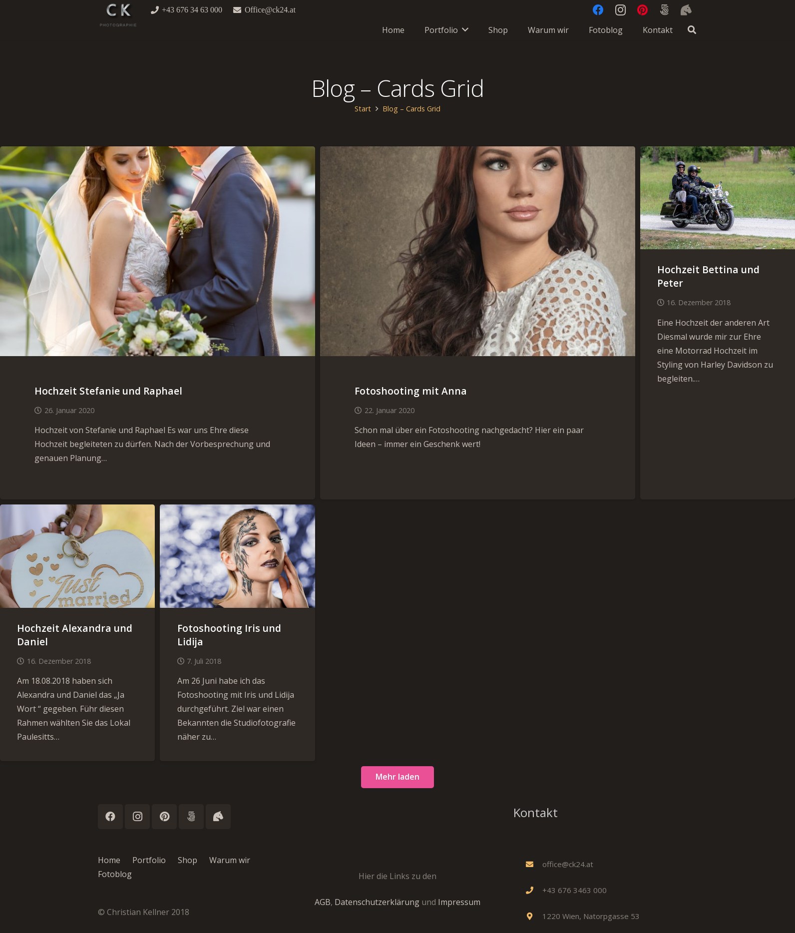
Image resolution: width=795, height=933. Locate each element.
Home (109, 860)
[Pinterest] (164, 816)
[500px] (191, 816)
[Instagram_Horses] (218, 816)
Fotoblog (115, 874)
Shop (187, 860)
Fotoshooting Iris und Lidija (229, 634)
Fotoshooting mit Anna (411, 391)
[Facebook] (110, 816)
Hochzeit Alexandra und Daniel (74, 634)
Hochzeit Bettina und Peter (708, 276)
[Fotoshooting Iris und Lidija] (237, 511)
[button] (692, 30)
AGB (323, 902)
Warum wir (229, 860)
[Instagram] (137, 816)
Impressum (459, 902)
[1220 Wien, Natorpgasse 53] (534, 916)
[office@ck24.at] (534, 864)
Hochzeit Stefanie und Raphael (108, 391)
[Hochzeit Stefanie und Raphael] (157, 153)
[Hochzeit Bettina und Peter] (717, 153)
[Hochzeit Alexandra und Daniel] (77, 511)
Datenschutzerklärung (377, 902)
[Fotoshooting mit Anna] (477, 153)
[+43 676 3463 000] (534, 890)
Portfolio (149, 860)
